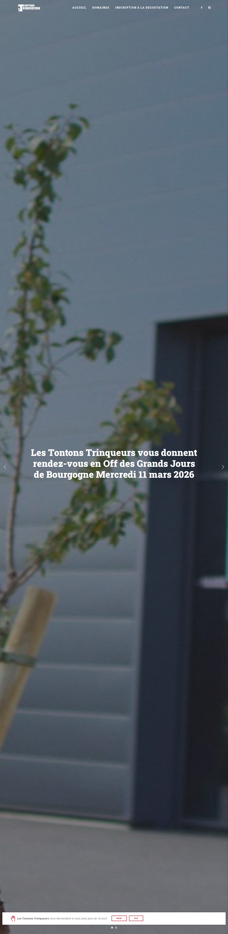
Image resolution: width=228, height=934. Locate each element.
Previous (5, 467)
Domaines (100, 7)
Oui (136, 918)
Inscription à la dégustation (141, 7)
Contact (181, 7)
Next (223, 467)
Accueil (79, 7)
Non (119, 918)
